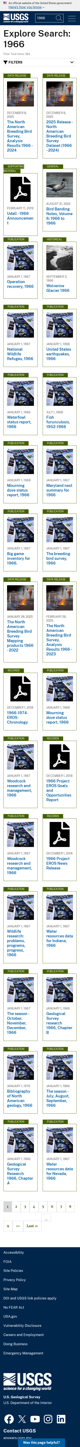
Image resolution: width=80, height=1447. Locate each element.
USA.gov (10, 1316)
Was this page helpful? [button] (41, 1443)
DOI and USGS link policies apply (30, 1298)
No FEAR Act (13, 1308)
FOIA (7, 1262)
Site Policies (13, 1271)
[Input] (49, 18)
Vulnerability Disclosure (22, 1326)
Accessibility (13, 1253)
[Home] (15, 22)
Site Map (10, 1289)
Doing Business (15, 1344)
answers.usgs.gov (17, 1438)
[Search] (59, 18)
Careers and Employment (23, 1335)
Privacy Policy (14, 1280)
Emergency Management (23, 1353)
